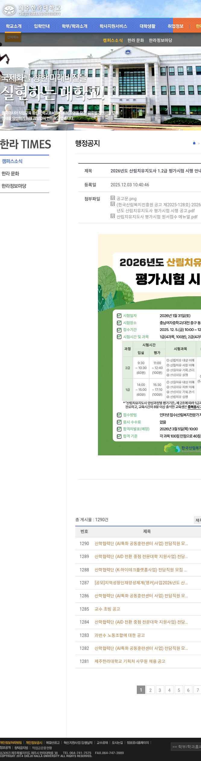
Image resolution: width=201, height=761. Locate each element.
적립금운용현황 (46, 748)
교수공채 (102, 742)
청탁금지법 (21, 748)
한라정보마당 (160, 40)
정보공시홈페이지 (138, 742)
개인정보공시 (34, 742)
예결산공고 (53, 742)
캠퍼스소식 (113, 40)
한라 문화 (135, 40)
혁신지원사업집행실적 (78, 742)
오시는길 (117, 742)
